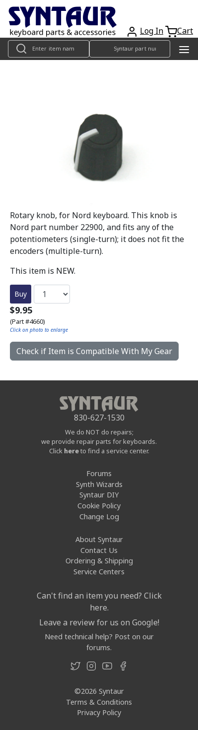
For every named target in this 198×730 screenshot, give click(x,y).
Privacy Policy (99, 712)
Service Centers (99, 571)
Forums (99, 473)
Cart (185, 30)
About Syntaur (99, 539)
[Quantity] (52, 294)
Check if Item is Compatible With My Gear (94, 351)
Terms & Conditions (99, 702)
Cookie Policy (99, 505)
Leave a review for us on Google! (99, 622)
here (71, 450)
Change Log (99, 516)
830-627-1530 (99, 417)
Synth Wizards (99, 484)
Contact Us (99, 550)
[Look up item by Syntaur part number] (130, 49)
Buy (20, 294)
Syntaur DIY (99, 494)
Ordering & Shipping (99, 560)
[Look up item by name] (48, 49)
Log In (151, 30)
